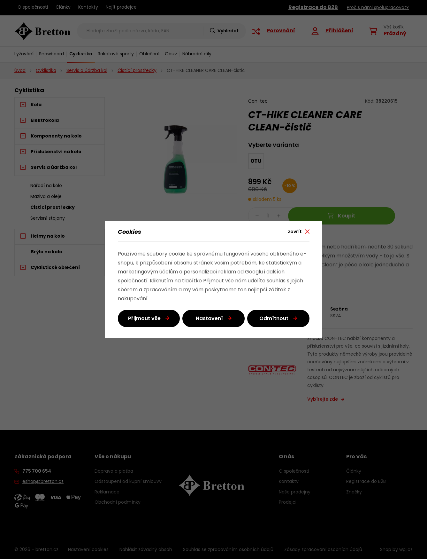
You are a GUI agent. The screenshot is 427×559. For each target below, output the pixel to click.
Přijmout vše (144, 318)
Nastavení (209, 318)
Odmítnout (273, 318)
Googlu (254, 272)
